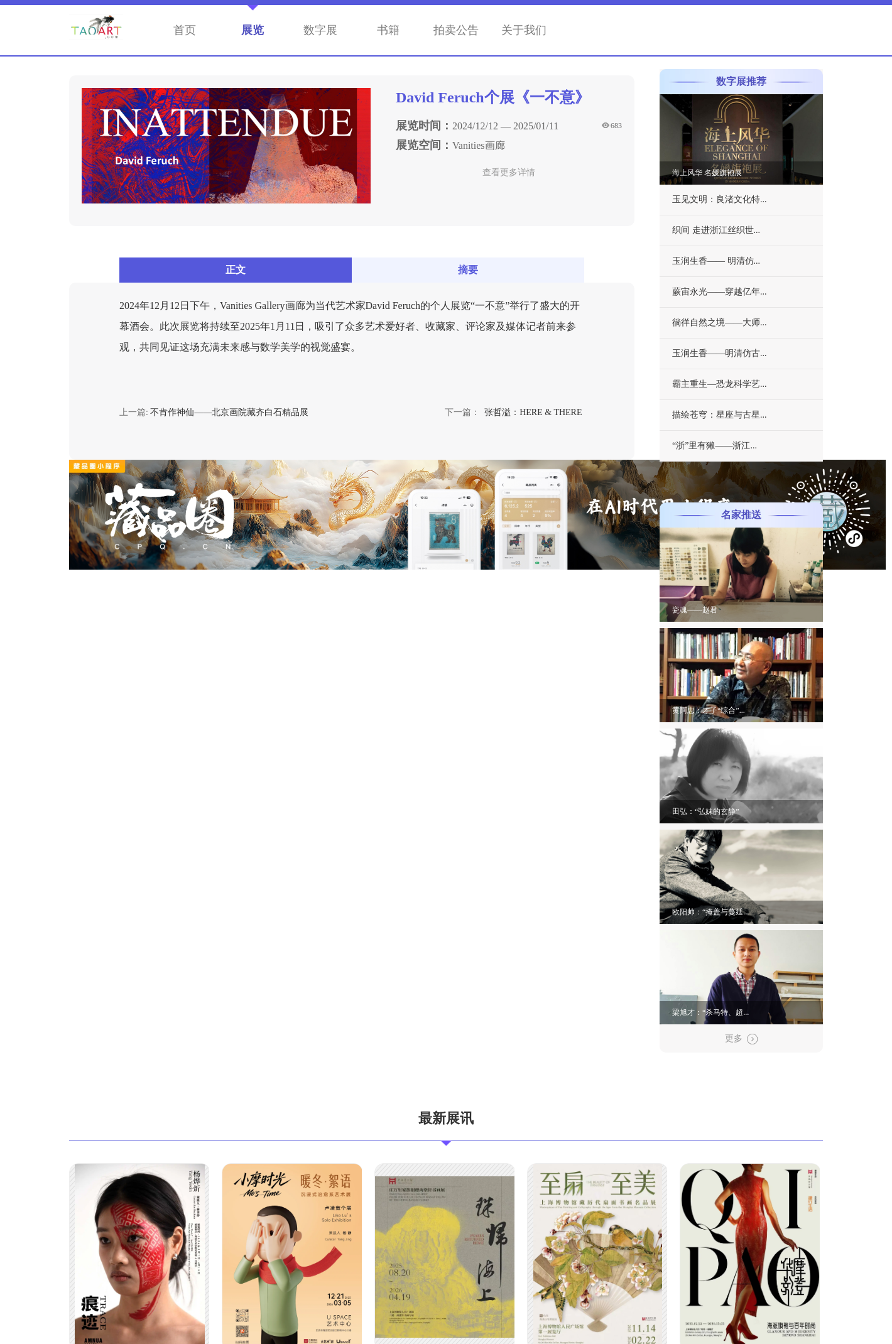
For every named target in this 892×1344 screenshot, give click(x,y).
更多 (741, 1039)
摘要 (468, 269)
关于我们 (524, 30)
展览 (252, 30)
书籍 (388, 30)
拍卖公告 (456, 30)
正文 (236, 269)
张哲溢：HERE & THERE (533, 412)
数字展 (320, 30)
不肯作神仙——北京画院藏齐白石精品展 (229, 412)
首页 (184, 30)
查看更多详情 (508, 172)
